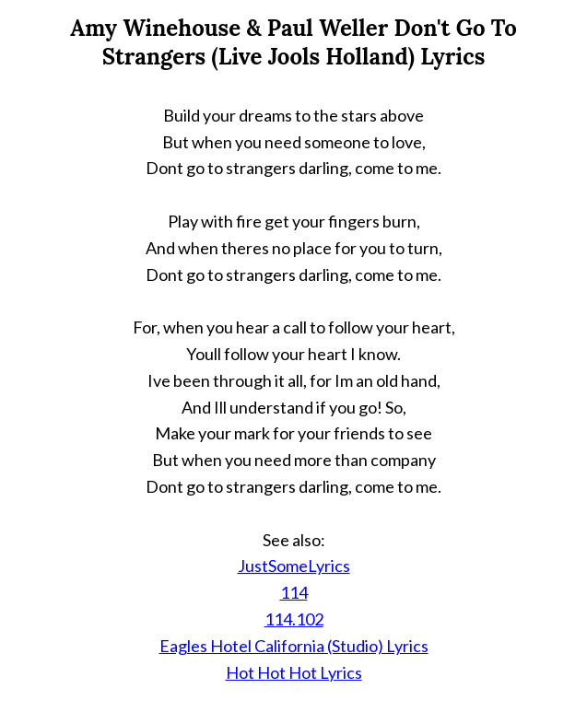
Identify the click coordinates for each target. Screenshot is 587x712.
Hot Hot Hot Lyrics (294, 672)
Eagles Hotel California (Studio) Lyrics (294, 646)
